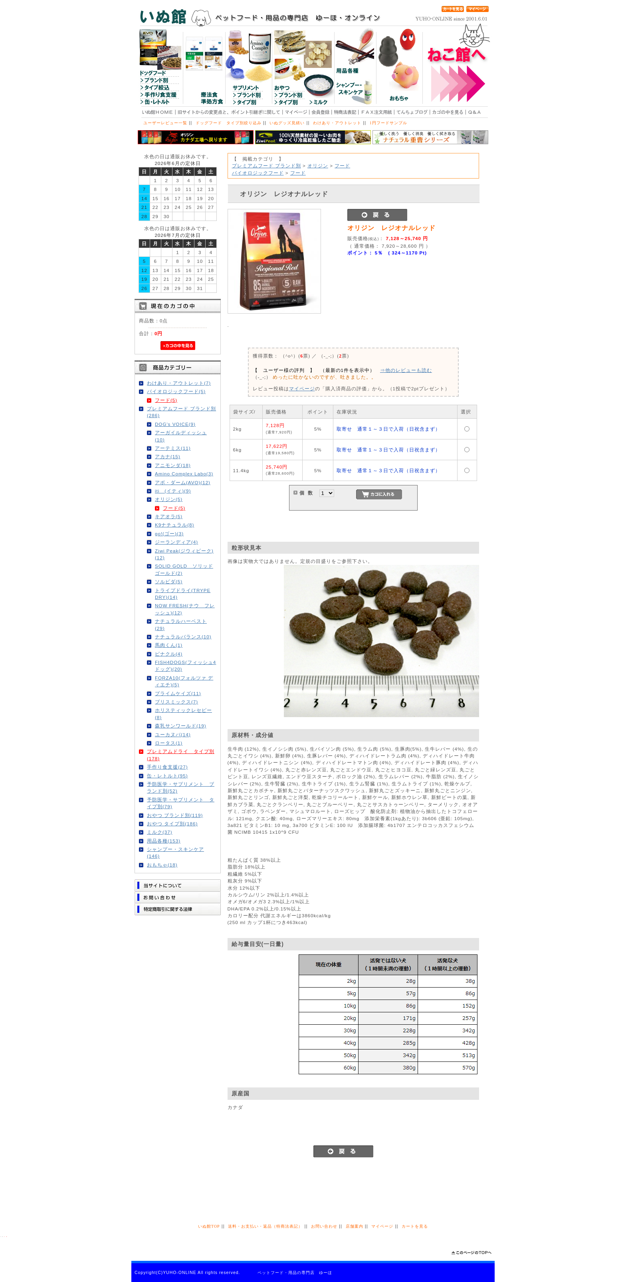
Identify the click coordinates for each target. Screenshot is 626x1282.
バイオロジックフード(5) (176, 391)
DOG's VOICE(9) (175, 424)
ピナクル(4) (168, 653)
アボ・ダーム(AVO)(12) (182, 482)
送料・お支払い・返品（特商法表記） (265, 1226)
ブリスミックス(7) (176, 701)
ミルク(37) (159, 832)
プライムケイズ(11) (178, 693)
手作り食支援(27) (167, 766)
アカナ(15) (167, 456)
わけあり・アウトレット (337, 123)
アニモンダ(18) (173, 465)
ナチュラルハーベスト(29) (181, 624)
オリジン (317, 165)
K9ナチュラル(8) (174, 524)
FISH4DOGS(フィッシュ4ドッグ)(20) (185, 666)
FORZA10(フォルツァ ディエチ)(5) (184, 681)
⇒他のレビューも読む (406, 370)
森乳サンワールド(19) (180, 725)
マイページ (302, 388)
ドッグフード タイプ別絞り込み (228, 123)
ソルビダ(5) (168, 581)
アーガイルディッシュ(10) (181, 436)
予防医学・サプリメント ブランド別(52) (180, 787)
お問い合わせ (324, 1226)
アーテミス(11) (173, 448)
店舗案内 (354, 1226)
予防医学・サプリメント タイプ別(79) (180, 803)
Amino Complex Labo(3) (184, 473)
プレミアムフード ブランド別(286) (181, 412)
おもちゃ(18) (162, 864)
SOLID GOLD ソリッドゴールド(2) (184, 569)
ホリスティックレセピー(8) (183, 714)
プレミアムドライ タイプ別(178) (180, 755)
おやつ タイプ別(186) (172, 823)
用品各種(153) (163, 840)
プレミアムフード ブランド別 (266, 165)
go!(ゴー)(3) (169, 533)
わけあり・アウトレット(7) (179, 383)
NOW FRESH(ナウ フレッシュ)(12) (185, 609)
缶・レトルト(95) (167, 775)
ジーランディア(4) (176, 542)
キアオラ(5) (168, 516)
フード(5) (166, 400)
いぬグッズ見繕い (287, 123)
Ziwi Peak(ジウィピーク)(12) (184, 554)
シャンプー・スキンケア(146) (175, 853)
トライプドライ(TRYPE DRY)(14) (182, 594)
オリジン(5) (168, 499)
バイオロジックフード (258, 172)
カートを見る (415, 1226)
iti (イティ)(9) (173, 490)
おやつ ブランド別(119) (175, 815)
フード (342, 165)
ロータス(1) (168, 742)
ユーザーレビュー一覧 (165, 123)
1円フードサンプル (388, 123)
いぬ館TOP (209, 1226)
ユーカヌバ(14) (173, 734)
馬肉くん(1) (168, 645)
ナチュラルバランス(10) (183, 636)
